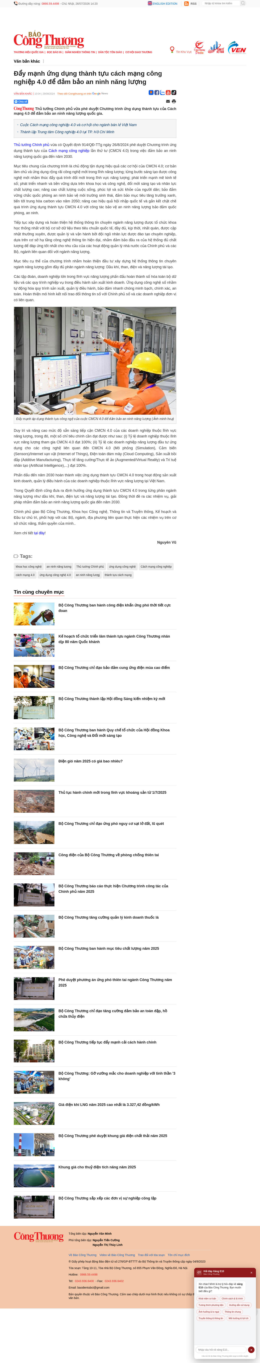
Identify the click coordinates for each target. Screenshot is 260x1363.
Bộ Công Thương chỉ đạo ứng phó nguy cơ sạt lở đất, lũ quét (111, 824)
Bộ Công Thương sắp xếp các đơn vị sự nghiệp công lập (107, 1198)
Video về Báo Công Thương (117, 1255)
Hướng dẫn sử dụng (239, 1305)
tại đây (39, 533)
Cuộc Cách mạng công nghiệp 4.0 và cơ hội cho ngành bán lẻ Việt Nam (78, 125)
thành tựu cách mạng (118, 575)
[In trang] (173, 102)
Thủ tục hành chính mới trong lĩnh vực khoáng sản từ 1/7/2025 (112, 793)
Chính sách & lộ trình (232, 1298)
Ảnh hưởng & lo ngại (209, 1312)
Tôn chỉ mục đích (179, 1255)
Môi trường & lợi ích (238, 1318)
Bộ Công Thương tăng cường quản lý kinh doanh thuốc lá (108, 917)
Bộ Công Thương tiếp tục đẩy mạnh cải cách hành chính (107, 1042)
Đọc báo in (54, 52)
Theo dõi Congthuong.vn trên (74, 93)
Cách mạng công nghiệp (156, 566)
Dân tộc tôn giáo (110, 52)
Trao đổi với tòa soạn (151, 1255)
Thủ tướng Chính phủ (31, 145)
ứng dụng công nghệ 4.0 (55, 575)
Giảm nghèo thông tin (80, 52)
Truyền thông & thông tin (211, 1318)
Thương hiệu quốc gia (29, 52)
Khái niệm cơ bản (207, 1298)
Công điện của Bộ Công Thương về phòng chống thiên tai (108, 855)
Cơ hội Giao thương (139, 52)
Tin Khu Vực (181, 49)
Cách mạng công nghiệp (69, 151)
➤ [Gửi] (251, 1349)
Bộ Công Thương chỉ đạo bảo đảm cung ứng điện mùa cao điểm (114, 668)
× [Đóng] (251, 1273)
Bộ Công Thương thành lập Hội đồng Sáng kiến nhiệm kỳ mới (111, 699)
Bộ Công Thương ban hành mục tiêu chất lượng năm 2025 (108, 948)
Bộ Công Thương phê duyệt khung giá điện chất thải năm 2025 (112, 1136)
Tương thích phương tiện (211, 1305)
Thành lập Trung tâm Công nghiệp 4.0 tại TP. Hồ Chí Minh (67, 132)
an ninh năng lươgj (88, 575)
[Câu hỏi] (221, 1350)
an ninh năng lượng (59, 566)
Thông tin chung (233, 1312)
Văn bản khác (27, 61)
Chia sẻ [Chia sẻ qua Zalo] (21, 101)
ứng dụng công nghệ (122, 566)
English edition (165, 3)
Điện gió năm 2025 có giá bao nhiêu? (90, 761)
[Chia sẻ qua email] (168, 101)
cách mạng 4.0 (25, 575)
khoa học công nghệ (29, 566)
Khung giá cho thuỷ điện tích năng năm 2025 (97, 1167)
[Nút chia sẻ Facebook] (45, 102)
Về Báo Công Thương (82, 1255)
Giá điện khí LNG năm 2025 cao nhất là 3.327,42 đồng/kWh (109, 1105)
